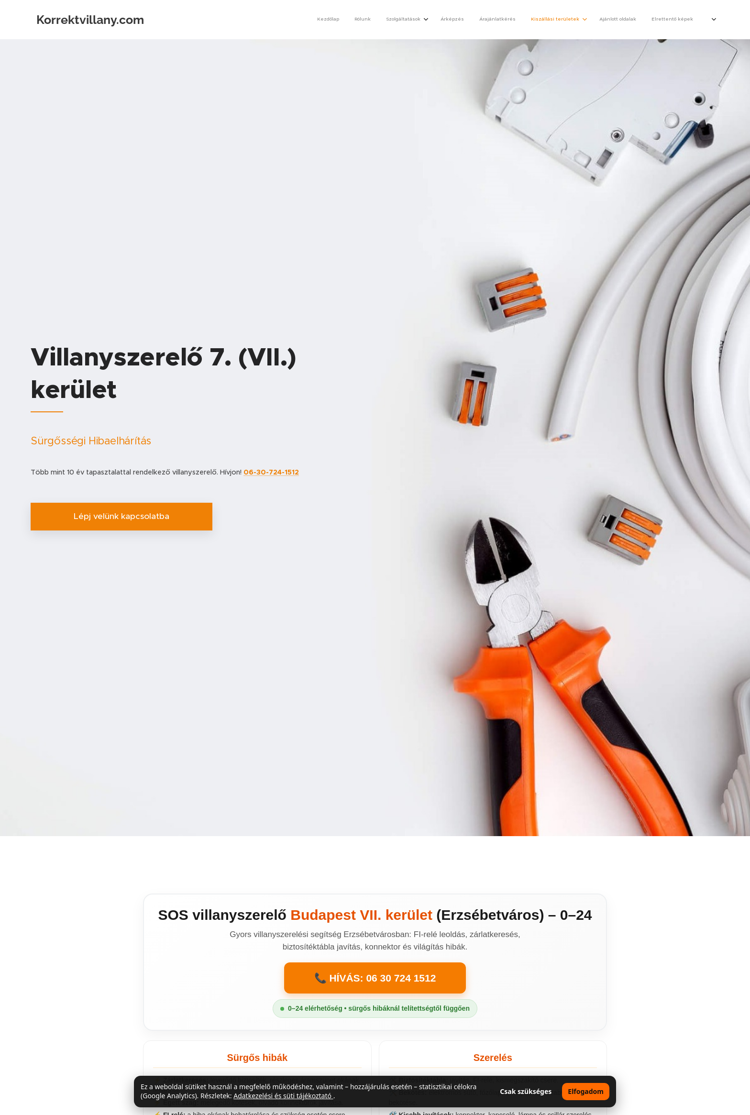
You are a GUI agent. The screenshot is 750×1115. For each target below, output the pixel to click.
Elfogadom (586, 1091)
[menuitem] (575, 20)
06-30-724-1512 (271, 472)
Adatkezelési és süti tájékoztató (283, 1095)
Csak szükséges (525, 1091)
